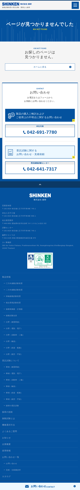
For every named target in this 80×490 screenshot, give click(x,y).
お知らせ (6, 438)
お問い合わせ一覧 (10, 457)
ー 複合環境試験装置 (12, 303)
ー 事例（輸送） (10, 386)
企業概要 (6, 444)
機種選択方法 (8, 425)
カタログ (6, 476)
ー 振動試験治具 (10, 316)
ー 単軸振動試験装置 (12, 296)
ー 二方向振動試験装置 (13, 290)
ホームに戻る (40, 67)
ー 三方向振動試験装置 (13, 283)
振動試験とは (8, 418)
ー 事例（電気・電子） (13, 373)
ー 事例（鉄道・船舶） (13, 393)
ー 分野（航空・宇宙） (13, 354)
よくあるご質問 (9, 431)
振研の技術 (7, 412)
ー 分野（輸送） (10, 341)
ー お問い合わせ (10, 464)
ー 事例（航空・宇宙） (13, 399)
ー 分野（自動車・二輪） (14, 335)
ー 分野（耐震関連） (12, 322)
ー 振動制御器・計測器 (13, 309)
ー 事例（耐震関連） (12, 367)
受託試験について (10, 360)
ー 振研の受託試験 (11, 406)
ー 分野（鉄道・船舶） (13, 348)
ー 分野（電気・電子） (13, 328)
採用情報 (6, 450)
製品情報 (6, 277)
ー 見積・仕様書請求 (12, 470)
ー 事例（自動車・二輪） (14, 380)
